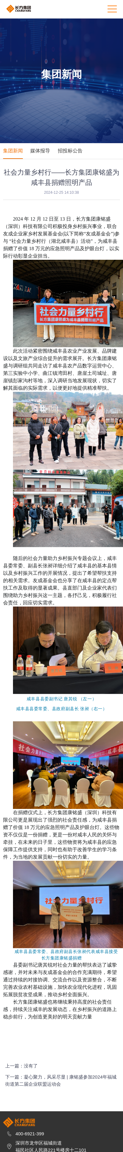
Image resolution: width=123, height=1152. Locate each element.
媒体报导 (40, 150)
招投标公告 (70, 150)
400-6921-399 (29, 1143)
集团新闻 (13, 150)
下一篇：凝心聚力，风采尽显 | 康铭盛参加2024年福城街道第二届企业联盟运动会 (61, 1084)
